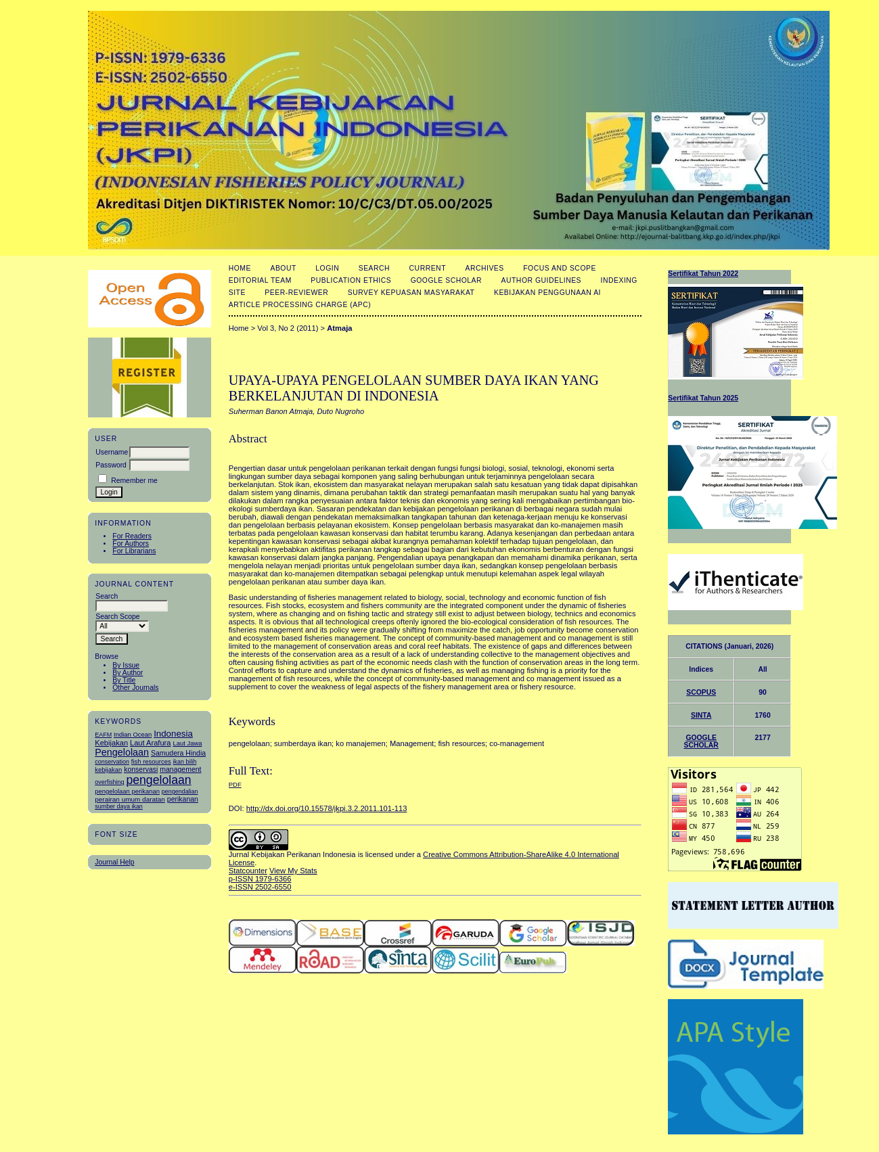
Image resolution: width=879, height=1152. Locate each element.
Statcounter (248, 871)
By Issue (125, 665)
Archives (484, 268)
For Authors (130, 543)
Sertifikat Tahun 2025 (703, 398)
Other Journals (135, 687)
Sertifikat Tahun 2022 (703, 273)
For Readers (132, 536)
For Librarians (134, 551)
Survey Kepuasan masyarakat (411, 292)
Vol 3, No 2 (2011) (287, 328)
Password (111, 465)
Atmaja (339, 328)
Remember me (134, 480)
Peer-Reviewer (296, 292)
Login (327, 268)
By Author (127, 672)
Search (374, 268)
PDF (235, 784)
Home (240, 268)
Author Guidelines (541, 280)
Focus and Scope (559, 268)
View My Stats (293, 871)
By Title (123, 680)
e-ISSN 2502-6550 (260, 887)
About (283, 268)
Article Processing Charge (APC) (300, 304)
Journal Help (114, 862)
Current (427, 268)
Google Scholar (446, 280)
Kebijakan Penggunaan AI (547, 292)
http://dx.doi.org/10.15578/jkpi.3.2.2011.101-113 (326, 808)
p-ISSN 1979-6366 (260, 879)
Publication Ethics (351, 280)
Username (111, 452)
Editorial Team (260, 280)
